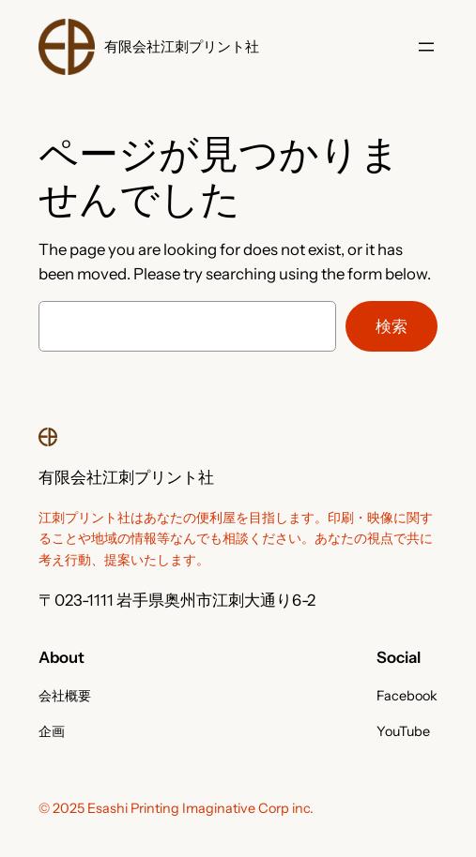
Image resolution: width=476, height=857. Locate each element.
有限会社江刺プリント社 (181, 46)
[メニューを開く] (426, 47)
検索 (391, 326)
